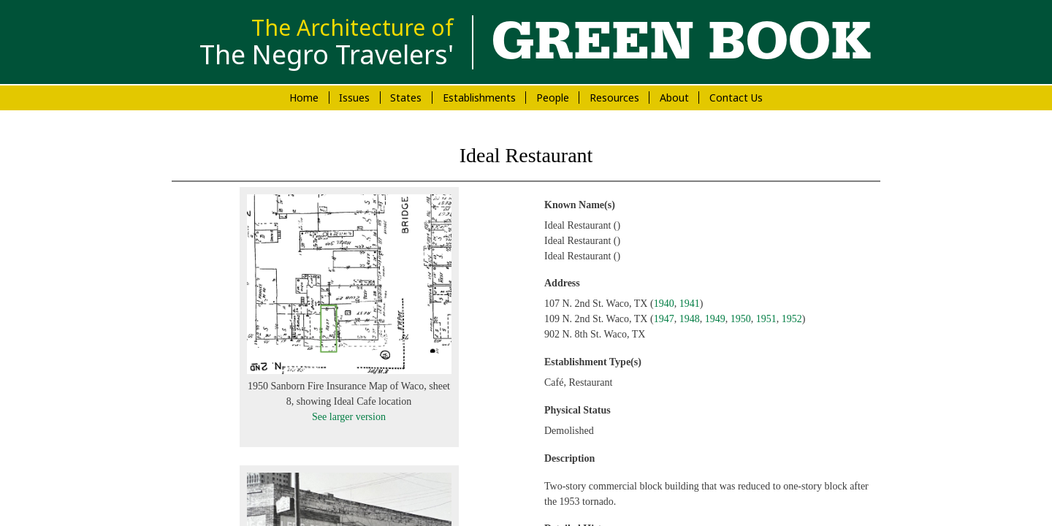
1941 (689, 303)
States (406, 97)
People (552, 97)
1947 (664, 318)
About (674, 97)
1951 (766, 318)
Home (304, 97)
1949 (715, 318)
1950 (741, 318)
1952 (792, 318)
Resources (614, 97)
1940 (664, 303)
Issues (354, 97)
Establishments (479, 97)
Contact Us (736, 97)
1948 (689, 318)
